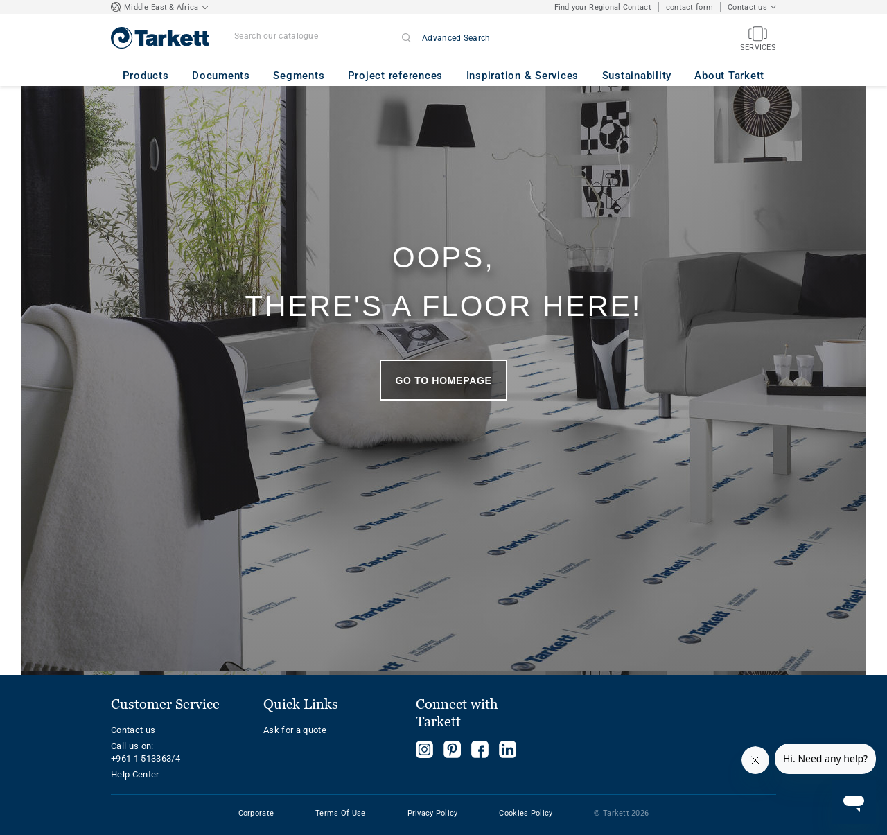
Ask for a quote (294, 730)
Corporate (256, 813)
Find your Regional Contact (602, 7)
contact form (689, 7)
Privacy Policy (432, 813)
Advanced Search (456, 38)
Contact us (133, 730)
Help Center (135, 774)
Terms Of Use (340, 813)
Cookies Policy (525, 813)
